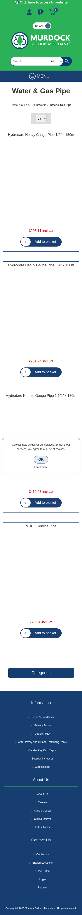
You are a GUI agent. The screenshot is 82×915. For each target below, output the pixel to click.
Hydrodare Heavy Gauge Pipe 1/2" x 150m (41, 135)
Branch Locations (42, 862)
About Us (42, 794)
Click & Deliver (42, 818)
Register (29, 12)
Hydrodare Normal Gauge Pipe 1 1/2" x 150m (41, 395)
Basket (52, 12)
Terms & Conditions (42, 717)
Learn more (41, 467)
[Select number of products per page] (41, 118)
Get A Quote (42, 871)
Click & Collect (42, 810)
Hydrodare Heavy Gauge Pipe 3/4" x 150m (41, 265)
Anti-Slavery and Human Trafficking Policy (42, 742)
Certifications (42, 766)
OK (41, 459)
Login (42, 879)
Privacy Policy (42, 725)
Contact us (42, 854)
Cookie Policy (43, 733)
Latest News (42, 827)
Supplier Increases (42, 758)
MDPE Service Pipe (41, 526)
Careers (42, 802)
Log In (40, 12)
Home (14, 105)
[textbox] (36, 61)
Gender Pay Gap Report (42, 750)
